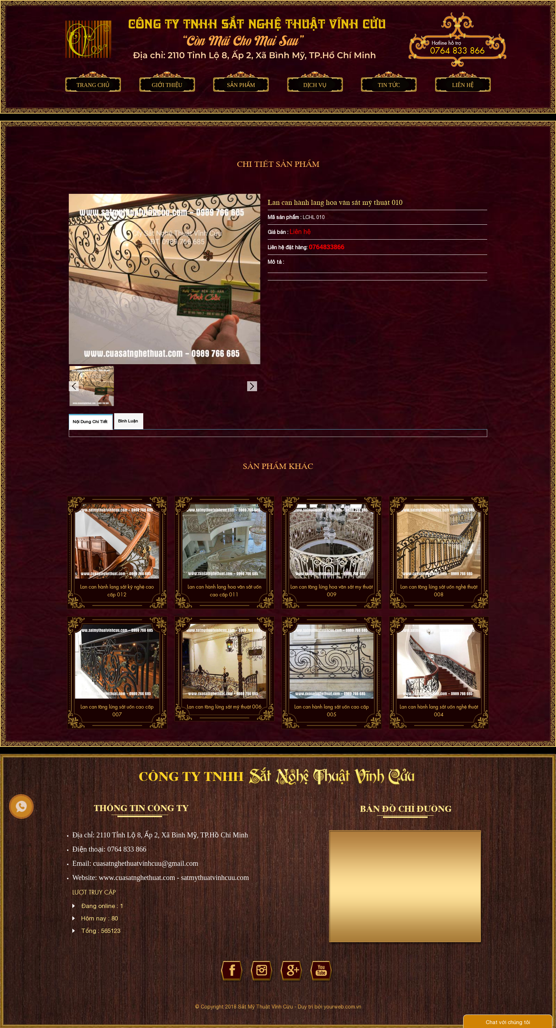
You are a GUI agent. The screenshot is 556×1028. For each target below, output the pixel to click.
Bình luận (128, 421)
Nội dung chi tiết (90, 421)
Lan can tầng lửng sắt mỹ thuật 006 (224, 706)
